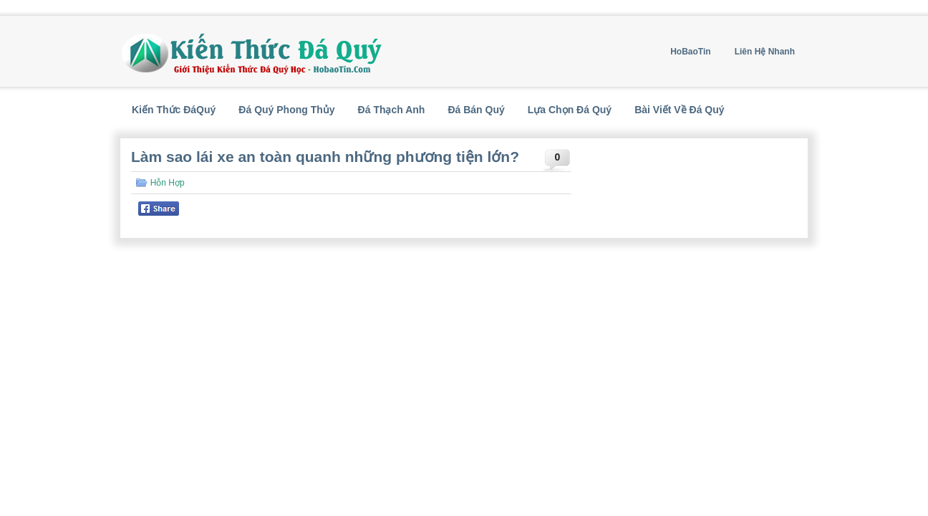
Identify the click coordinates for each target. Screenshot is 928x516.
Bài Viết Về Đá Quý (679, 109)
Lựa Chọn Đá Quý (570, 109)
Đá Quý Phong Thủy (286, 109)
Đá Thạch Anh (391, 109)
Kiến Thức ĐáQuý (174, 109)
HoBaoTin (690, 52)
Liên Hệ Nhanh (765, 52)
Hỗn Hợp (167, 183)
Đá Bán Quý (476, 109)
